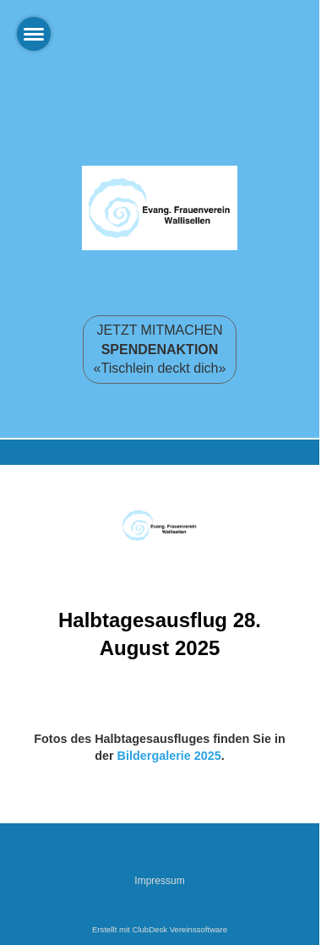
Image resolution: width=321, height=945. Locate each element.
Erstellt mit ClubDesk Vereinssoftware (159, 929)
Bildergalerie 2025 (169, 755)
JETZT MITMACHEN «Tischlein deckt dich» (160, 349)
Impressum (159, 881)
